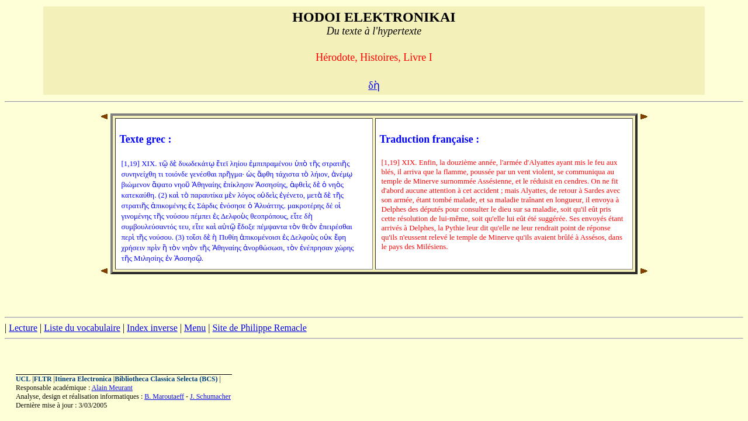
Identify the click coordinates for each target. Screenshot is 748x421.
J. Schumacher (210, 396)
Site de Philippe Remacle (259, 328)
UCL (23, 379)
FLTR (43, 379)
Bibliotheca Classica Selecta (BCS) (166, 379)
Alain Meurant (112, 388)
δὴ (373, 85)
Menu (195, 328)
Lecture (23, 328)
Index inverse (152, 328)
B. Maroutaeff (164, 396)
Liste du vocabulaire (82, 328)
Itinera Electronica (83, 379)
